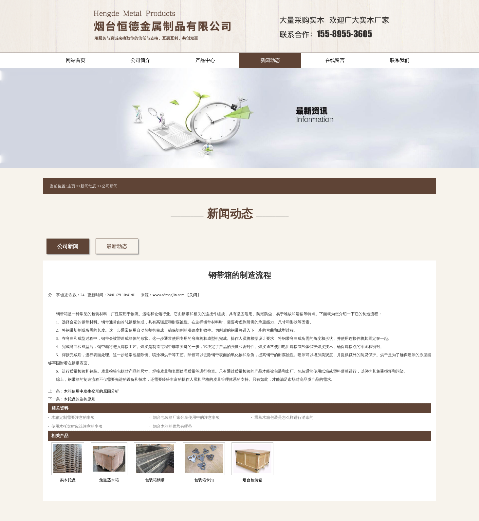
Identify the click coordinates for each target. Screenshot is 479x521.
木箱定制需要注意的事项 (73, 417)
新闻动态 (88, 186)
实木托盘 (68, 480)
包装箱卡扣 (204, 480)
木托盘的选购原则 (79, 399)
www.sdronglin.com (168, 295)
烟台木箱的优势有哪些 (172, 426)
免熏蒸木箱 (109, 480)
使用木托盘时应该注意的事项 (76, 426)
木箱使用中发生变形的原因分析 (91, 391)
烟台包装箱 (252, 480)
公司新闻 (110, 186)
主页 (71, 186)
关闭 (193, 295)
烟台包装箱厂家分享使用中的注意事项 (186, 417)
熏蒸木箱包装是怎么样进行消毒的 (283, 417)
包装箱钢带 (155, 480)
